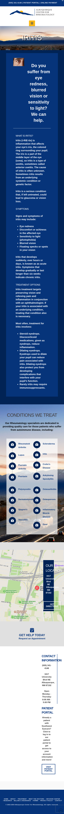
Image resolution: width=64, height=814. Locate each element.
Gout (45, 524)
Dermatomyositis (26, 499)
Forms (35, 800)
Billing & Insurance (22, 800)
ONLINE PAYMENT (49, 3)
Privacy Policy (46, 800)
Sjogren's (22, 509)
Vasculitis (23, 520)
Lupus (21, 455)
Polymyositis (24, 489)
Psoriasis (22, 476)
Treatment (22, 799)
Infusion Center (53, 799)
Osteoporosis (49, 499)
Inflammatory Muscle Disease (49, 513)
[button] (32, 23)
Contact (58, 800)
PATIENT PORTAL (31, 3)
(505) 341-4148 (15, 3)
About (13, 799)
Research (8, 800)
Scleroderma (49, 444)
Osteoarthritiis (49, 489)
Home (6, 799)
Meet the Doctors (36, 799)
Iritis (45, 454)
